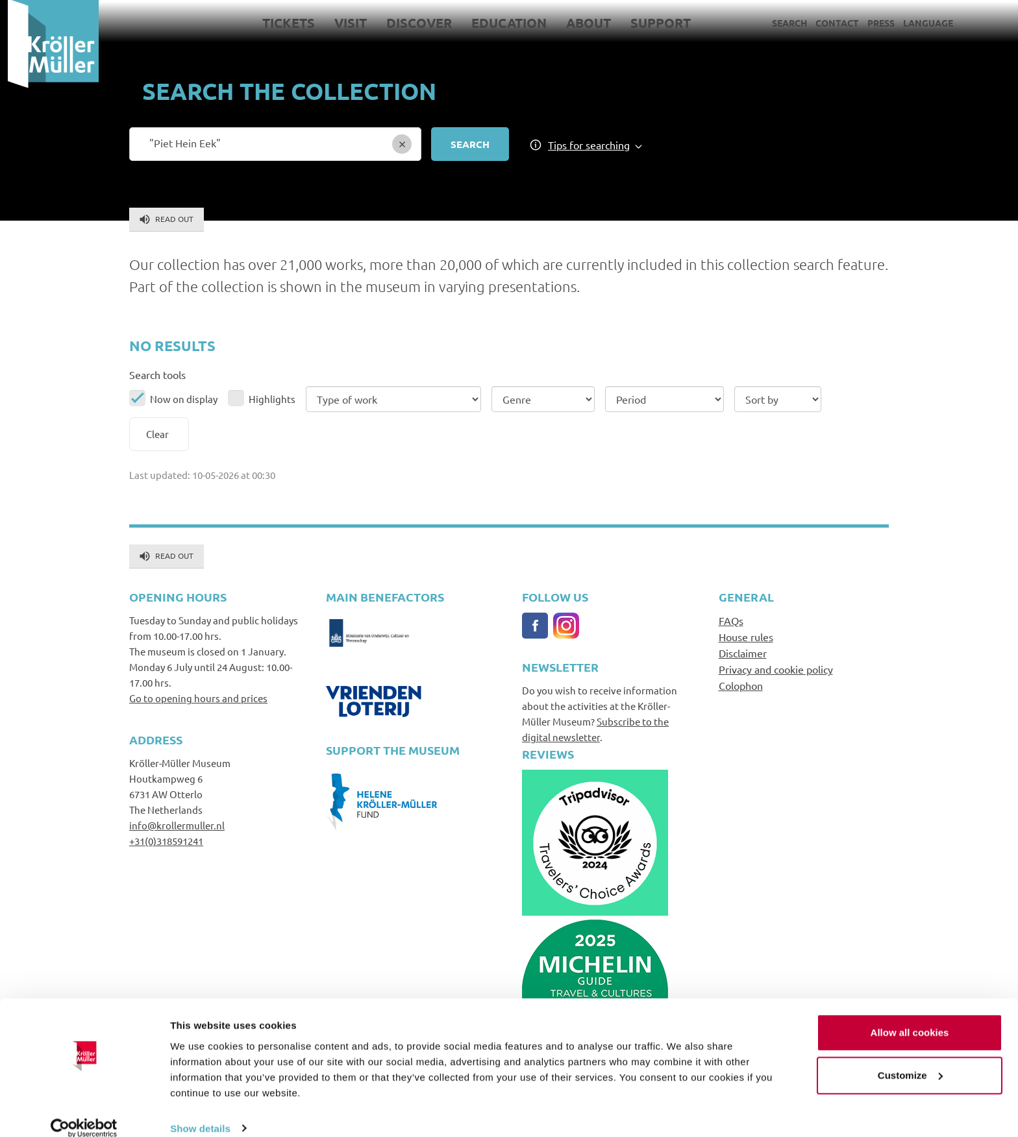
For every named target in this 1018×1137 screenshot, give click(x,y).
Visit (343, 22)
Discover (411, 22)
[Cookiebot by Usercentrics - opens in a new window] (84, 1111)
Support (653, 22)
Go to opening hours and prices (198, 698)
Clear (157, 434)
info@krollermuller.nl (177, 825)
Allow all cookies (910, 1015)
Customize (910, 1058)
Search (781, 23)
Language (920, 23)
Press (873, 23)
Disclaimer (743, 652)
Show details (200, 1111)
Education (501, 22)
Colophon (741, 685)
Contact (829, 23)
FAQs (731, 620)
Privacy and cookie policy (776, 669)
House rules (746, 636)
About (580, 22)
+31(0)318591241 (166, 841)
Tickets (281, 22)
